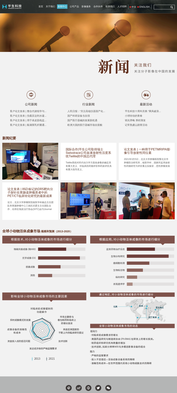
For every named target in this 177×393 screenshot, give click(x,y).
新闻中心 (62, 6)
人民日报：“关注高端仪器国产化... (86, 111)
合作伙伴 (98, 6)
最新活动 (146, 104)
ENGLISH (144, 7)
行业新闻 (88, 104)
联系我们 (110, 6)
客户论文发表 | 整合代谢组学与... (28, 111)
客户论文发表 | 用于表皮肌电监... (28, 120)
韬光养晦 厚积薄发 (135, 120)
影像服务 (86, 6)
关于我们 (50, 6)
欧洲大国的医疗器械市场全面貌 (84, 124)
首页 (41, 6)
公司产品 (74, 6)
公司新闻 (31, 104)
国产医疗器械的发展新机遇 (82, 120)
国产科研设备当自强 (78, 115)
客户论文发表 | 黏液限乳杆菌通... (28, 124)
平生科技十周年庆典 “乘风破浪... (143, 111)
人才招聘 (122, 6)
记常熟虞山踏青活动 (136, 124)
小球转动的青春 (133, 115)
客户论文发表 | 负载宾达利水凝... (28, 115)
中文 (134, 7)
